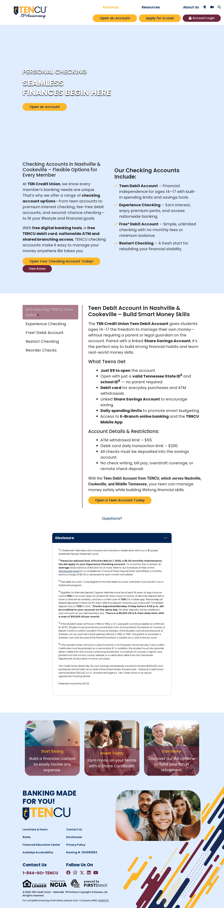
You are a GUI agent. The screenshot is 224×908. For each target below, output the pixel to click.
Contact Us (74, 829)
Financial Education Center (42, 844)
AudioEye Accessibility (38, 852)
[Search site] (219, 7)
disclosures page (69, 571)
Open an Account (115, 18)
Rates (27, 837)
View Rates (37, 268)
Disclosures (74, 837)
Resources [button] (151, 7)
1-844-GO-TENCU (41, 873)
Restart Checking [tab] (42, 341)
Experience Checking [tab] (46, 323)
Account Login (203, 18)
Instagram (76, 872)
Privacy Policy (76, 844)
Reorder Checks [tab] (41, 350)
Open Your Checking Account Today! (61, 261)
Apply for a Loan (160, 18)
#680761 (103, 900)
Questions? (112, 518)
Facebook (68, 872)
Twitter (83, 872)
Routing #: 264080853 (82, 852)
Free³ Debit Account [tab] (45, 332)
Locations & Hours (35, 829)
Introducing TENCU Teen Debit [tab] (49, 312)
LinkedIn (90, 872)
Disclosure (64, 537)
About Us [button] (191, 7)
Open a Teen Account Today (120, 500)
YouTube (97, 872)
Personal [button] (110, 7)
